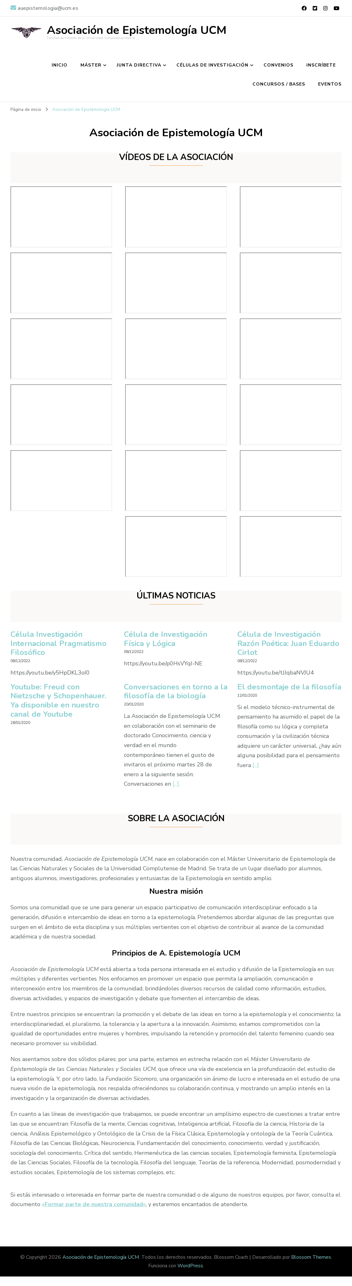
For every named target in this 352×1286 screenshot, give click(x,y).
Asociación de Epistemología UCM (137, 30)
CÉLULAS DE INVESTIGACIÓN (212, 65)
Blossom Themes (311, 1257)
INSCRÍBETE (321, 65)
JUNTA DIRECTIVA (139, 65)
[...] (176, 784)
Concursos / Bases (279, 84)
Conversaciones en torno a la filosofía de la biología (171, 691)
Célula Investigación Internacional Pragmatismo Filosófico (59, 643)
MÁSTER (90, 65)
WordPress (190, 1265)
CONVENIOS (278, 65)
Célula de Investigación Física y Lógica (166, 639)
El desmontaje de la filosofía (273, 691)
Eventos (330, 84)
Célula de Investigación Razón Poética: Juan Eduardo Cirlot (289, 643)
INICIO (59, 65)
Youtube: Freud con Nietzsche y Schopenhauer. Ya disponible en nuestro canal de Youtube (58, 700)
